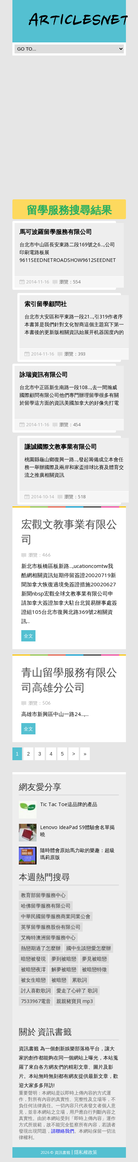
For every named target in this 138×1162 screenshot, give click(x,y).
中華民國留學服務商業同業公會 (55, 920)
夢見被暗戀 (94, 962)
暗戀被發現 (33, 962)
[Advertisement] (69, 129)
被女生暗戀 (33, 984)
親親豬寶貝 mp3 (74, 1005)
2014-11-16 (37, 281)
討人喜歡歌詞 (36, 994)
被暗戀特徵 (94, 973)
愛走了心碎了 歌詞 (77, 994)
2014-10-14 (37, 501)
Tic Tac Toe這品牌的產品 (68, 808)
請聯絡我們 (62, 1135)
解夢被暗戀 (63, 973)
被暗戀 (58, 984)
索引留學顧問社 (41, 306)
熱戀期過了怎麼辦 (41, 952)
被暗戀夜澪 (33, 973)
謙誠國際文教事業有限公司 (56, 451)
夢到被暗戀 (63, 962)
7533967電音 (36, 1005)
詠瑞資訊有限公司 (44, 376)
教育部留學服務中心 (43, 899)
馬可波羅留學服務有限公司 (56, 232)
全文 (28, 640)
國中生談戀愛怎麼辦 (88, 952)
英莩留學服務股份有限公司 (51, 931)
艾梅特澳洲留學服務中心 (48, 941)
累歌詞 (79, 984)
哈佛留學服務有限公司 (46, 909)
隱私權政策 (85, 1156)
